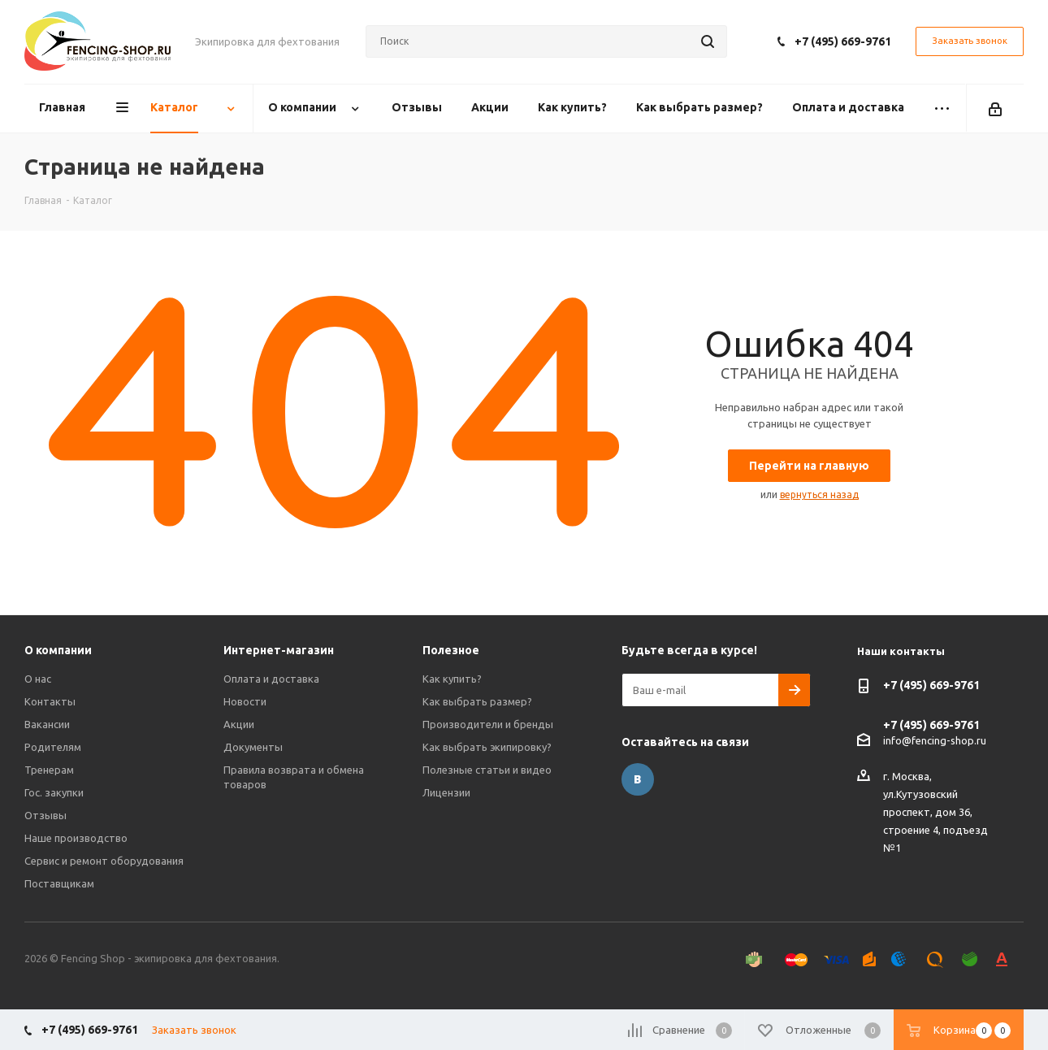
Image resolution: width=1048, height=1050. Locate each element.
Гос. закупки (54, 792)
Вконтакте (637, 779)
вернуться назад (819, 494)
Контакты (50, 701)
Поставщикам (59, 883)
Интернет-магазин (278, 650)
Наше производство (76, 838)
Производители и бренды (487, 724)
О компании (58, 650)
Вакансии (47, 724)
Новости (244, 701)
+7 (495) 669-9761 (843, 41)
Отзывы (45, 815)
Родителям (52, 747)
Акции (238, 724)
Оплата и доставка (271, 678)
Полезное (450, 650)
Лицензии (446, 792)
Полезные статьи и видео (487, 769)
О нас (37, 678)
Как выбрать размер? (477, 701)
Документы (253, 747)
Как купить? (452, 678)
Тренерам (49, 769)
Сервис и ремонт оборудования (104, 860)
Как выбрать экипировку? (487, 747)
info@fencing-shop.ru (934, 740)
